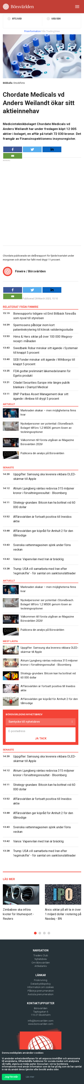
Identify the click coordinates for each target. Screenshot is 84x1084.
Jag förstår (11, 1076)
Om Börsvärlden (41, 962)
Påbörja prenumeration (41, 990)
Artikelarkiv (41, 966)
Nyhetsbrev (41, 959)
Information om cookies (40, 987)
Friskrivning (40, 980)
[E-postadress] (41, 731)
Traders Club (40, 955)
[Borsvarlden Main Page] (18, 6)
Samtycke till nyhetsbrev (24, 721)
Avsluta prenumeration (40, 994)
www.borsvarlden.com (40, 1024)
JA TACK (40, 738)
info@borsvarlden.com (40, 1020)
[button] (35, 933)
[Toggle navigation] (77, 7)
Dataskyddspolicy (41, 983)
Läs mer (30, 1077)
